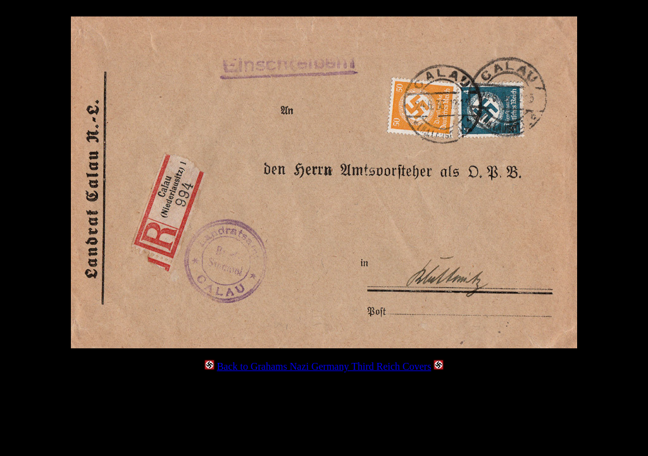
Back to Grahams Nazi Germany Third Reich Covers (324, 366)
